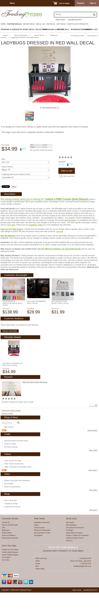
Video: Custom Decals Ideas (14, 481)
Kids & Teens (39, 35)
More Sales (93, 508)
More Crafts (93, 468)
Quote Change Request (10, 572)
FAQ (3, 545)
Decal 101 (40, 24)
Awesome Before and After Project (16, 458)
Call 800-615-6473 (75, 20)
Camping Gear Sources (12, 524)
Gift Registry (38, 553)
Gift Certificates (71, 542)
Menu (12, 3)
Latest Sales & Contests (74, 550)
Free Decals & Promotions (75, 545)
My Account (70, 540)
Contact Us (6, 540)
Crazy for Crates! (10, 461)
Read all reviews (7, 431)
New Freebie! (8, 501)
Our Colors (5, 577)
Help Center (60, 20)
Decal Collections (20, 35)
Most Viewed (8, 444)
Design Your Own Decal (10, 567)
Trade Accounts (39, 545)
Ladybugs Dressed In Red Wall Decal (12, 382)
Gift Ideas (61, 24)
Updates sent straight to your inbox (63, 568)
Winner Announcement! (12, 504)
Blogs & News (92, 448)
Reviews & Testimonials (42, 548)
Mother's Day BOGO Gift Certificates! (17, 498)
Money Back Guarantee (10, 555)
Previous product (77, 36)
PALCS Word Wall (10, 518)
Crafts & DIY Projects (77, 24)
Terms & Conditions (8, 553)
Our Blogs (69, 548)
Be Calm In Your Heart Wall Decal (60, 320)
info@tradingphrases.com (82, 584)
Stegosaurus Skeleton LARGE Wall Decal (12, 321)
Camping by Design (11, 521)
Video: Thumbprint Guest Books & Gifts (17, 484)
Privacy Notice (7, 550)
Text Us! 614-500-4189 (10, 542)
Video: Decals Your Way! (12, 478)
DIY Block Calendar (11, 464)
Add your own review (9, 348)
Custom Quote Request (10, 570)
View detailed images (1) (50, 107)
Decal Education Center (42, 550)
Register (80, 3)
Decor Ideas (29, 24)
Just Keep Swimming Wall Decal (36, 320)
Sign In (93, 3)
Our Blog (50, 24)
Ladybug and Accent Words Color (16, 174)
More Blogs (93, 527)
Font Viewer (6, 575)
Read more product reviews (11, 428)
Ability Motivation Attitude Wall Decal (34, 400)
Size (3, 159)
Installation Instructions (42, 540)
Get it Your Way (9, 563)
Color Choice (7, 166)
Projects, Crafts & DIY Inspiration (77, 553)
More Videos (93, 488)
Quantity (5, 182)
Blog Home (6, 548)
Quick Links (71, 536)
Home (3, 24)
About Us (69, 558)
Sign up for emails (63, 564)
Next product (92, 36)
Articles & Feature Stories (75, 555)
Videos (36, 542)
